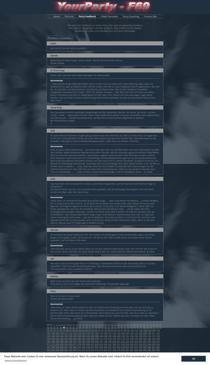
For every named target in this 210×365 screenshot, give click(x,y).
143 (93, 335)
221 (93, 344)
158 (158, 335)
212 (53, 344)
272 (88, 349)
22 (112, 324)
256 (132, 347)
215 (66, 344)
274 (97, 349)
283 (136, 349)
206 (141, 341)
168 (88, 338)
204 (132, 341)
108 (53, 333)
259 (145, 347)
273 (93, 349)
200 (114, 341)
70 (150, 327)
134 (53, 335)
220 (88, 344)
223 (101, 344)
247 (93, 347)
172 (106, 338)
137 (66, 335)
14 (86, 324)
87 (90, 330)
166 (79, 338)
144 (97, 335)
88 (93, 330)
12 (80, 324)
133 (49, 335)
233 (145, 344)
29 (134, 324)
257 (136, 347)
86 (86, 330)
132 (158, 333)
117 (93, 333)
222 (97, 344)
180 (141, 338)
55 (102, 327)
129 (145, 333)
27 (128, 324)
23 (115, 324)
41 (57, 327)
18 (99, 324)
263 (49, 349)
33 (147, 324)
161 (58, 338)
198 (106, 341)
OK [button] (193, 358)
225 (110, 344)
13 (83, 324)
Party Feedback (87, 16)
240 (62, 347)
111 (66, 333)
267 (66, 349)
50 (86, 327)
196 (97, 341)
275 (101, 349)
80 (67, 330)
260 (149, 347)
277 (110, 349)
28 (131, 324)
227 (119, 344)
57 (109, 327)
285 (145, 349)
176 (123, 338)
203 (128, 341)
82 (73, 330)
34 (150, 324)
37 (160, 324)
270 (79, 349)
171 (101, 338)
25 (122, 324)
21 (109, 324)
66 (138, 327)
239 (58, 347)
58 (112, 327)
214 (62, 344)
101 (137, 330)
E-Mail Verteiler (109, 16)
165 (75, 338)
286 (149, 349)
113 (75, 333)
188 (62, 341)
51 (90, 327)
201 (119, 341)
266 (62, 349)
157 (154, 335)
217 (75, 344)
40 (54, 327)
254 (123, 347)
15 (90, 324)
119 (101, 333)
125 (128, 333)
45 (70, 327)
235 (154, 344)
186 (53, 341)
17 (96, 324)
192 (79, 341)
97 (122, 330)
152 (132, 335)
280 (123, 349)
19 (102, 324)
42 (61, 327)
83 (77, 330)
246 (88, 347)
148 (114, 335)
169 (93, 338)
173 (110, 338)
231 (136, 344)
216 (71, 344)
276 (106, 349)
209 (154, 341)
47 (77, 327)
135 (58, 335)
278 (114, 349)
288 (158, 349)
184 (158, 338)
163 (66, 338)
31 (141, 324)
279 (119, 349)
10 (73, 324)
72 (157, 327)
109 (58, 333)
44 (67, 327)
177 (128, 338)
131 (154, 333)
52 (93, 327)
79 (64, 330)
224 (106, 344)
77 (57, 330)
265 (58, 349)
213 (58, 344)
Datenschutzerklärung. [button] (16, 360)
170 (97, 338)
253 (119, 347)
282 (132, 349)
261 (154, 347)
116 (88, 333)
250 (106, 347)
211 (49, 344)
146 (106, 335)
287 (154, 349)
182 (149, 338)
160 (53, 338)
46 (73, 327)
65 (134, 327)
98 (125, 330)
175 (119, 338)
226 (114, 344)
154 (141, 335)
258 (141, 347)
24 (118, 324)
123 (119, 333)
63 (128, 327)
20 (106, 324)
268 (71, 349)
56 (106, 327)
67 (141, 327)
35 (154, 324)
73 (160, 327)
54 (99, 327)
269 (75, 349)
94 (112, 330)
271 (84, 349)
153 (136, 335)
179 (136, 338)
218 (79, 344)
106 (158, 330)
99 (128, 330)
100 (132, 330)
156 (149, 335)
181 (145, 338)
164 (71, 338)
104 (150, 330)
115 (84, 333)
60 (118, 327)
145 (101, 335)
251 (110, 347)
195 (93, 341)
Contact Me (150, 16)
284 (141, 349)
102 (141, 330)
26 (125, 324)
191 (75, 341)
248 (97, 347)
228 (123, 344)
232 (141, 344)
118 (97, 333)
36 (157, 324)
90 (99, 330)
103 (145, 330)
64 (131, 327)
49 (83, 327)
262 (158, 347)
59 (115, 327)
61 (122, 327)
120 (106, 333)
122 (114, 333)
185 (49, 341)
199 (110, 341)
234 (149, 344)
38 (48, 327)
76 (54, 330)
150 (123, 335)
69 (147, 327)
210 (158, 341)
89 (96, 330)
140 (79, 335)
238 (53, 347)
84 (80, 330)
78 (61, 330)
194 (88, 341)
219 (84, 344)
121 (110, 333)
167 (84, 338)
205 (136, 341)
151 (128, 335)
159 (49, 338)
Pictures (69, 16)
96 (118, 330)
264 (53, 349)
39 (51, 327)
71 (154, 327)
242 (71, 347)
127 (136, 333)
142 (88, 335)
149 (119, 335)
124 (123, 333)
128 (141, 333)
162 (62, 338)
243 (75, 347)
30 (138, 324)
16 (93, 324)
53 (96, 327)
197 (101, 341)
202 (123, 341)
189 (66, 341)
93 (109, 330)
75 (51, 330)
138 (71, 335)
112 (71, 333)
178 (132, 338)
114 (79, 333)
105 (154, 330)
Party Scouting (131, 16)
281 (128, 349)
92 (106, 330)
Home (56, 16)
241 (66, 347)
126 (132, 333)
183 (154, 338)
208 (149, 341)
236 (158, 344)
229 (128, 344)
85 (83, 330)
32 (144, 324)
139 (75, 335)
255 (128, 347)
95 (115, 330)
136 (62, 335)
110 (62, 333)
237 (49, 347)
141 (84, 335)
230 (132, 344)
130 (149, 333)
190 (71, 341)
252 (114, 347)
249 (101, 347)
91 (102, 330)
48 (80, 327)
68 (144, 327)
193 (84, 341)
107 (49, 333)
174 (114, 338)
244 (79, 347)
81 (70, 330)
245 (84, 347)
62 (125, 327)
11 (77, 324)
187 (58, 341)
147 (110, 335)
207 (145, 341)
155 (145, 335)
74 (48, 330)
